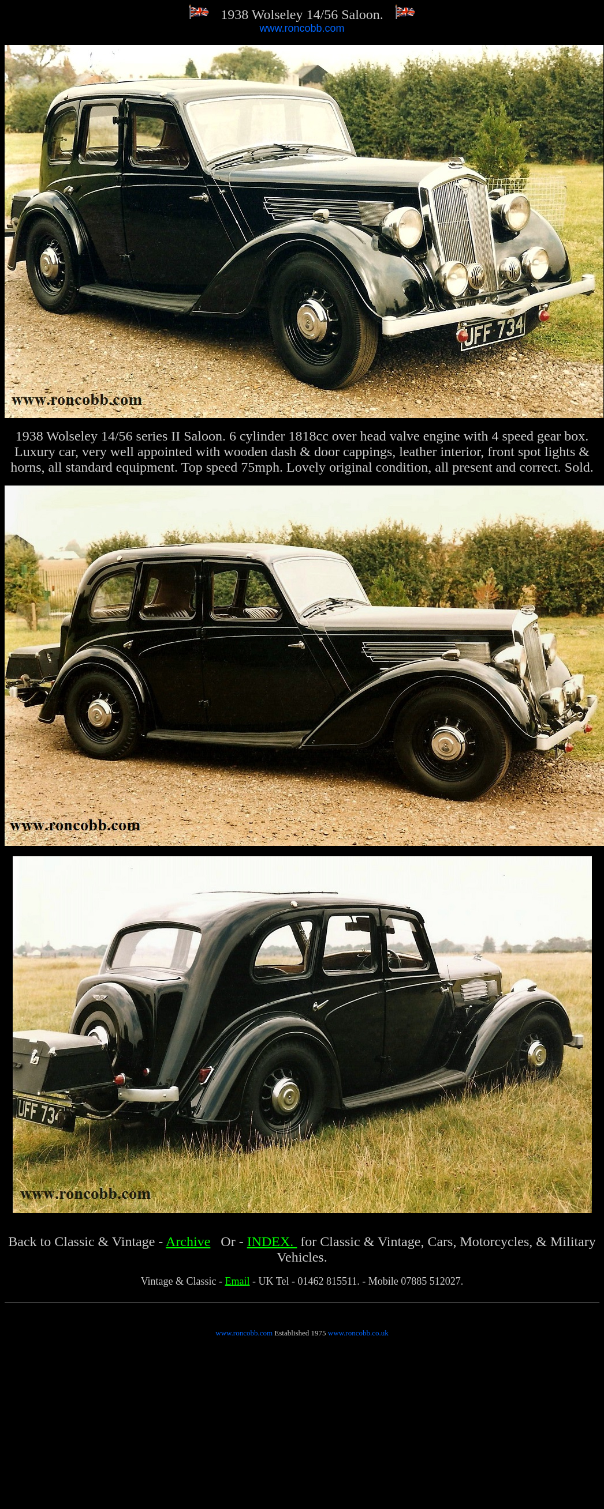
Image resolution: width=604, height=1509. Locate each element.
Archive (188, 1241)
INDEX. (272, 1241)
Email (237, 1281)
